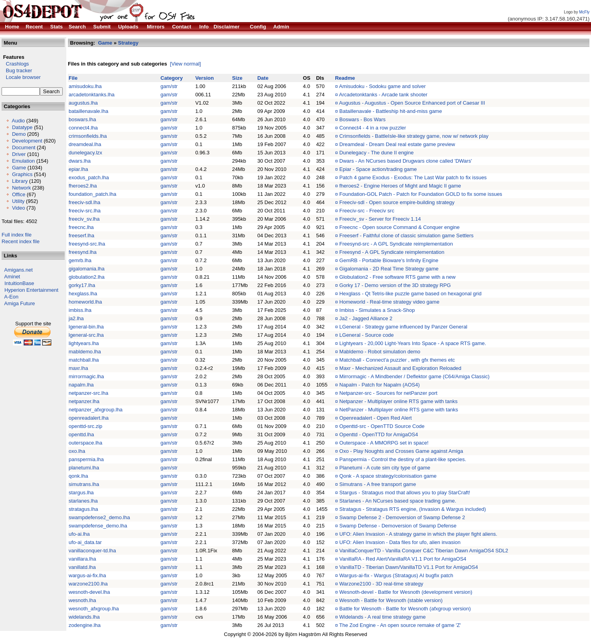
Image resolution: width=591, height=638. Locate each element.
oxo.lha (77, 451)
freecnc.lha (81, 227)
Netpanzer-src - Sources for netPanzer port (388, 393)
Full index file (17, 235)
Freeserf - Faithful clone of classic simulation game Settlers (406, 235)
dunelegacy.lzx (85, 153)
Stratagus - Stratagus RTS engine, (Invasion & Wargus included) (412, 509)
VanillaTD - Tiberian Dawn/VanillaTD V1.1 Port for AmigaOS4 (408, 567)
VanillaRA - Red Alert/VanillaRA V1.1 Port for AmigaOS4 (402, 559)
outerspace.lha (85, 443)
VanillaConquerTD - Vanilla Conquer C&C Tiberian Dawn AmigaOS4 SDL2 (423, 551)
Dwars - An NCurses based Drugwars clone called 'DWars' (405, 161)
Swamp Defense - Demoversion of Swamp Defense (397, 526)
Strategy (128, 43)
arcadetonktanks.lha (91, 95)
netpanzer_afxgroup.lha (96, 410)
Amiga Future (19, 303)
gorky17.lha (82, 285)
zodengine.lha (85, 625)
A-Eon (11, 297)
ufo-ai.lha (79, 534)
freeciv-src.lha (85, 211)
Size (237, 78)
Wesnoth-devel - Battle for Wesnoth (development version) (405, 592)
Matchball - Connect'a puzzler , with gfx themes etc (397, 360)
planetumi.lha (84, 468)
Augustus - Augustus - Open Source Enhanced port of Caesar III (412, 103)
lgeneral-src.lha (86, 335)
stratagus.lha (83, 509)
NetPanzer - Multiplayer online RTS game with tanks (398, 410)
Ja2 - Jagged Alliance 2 (365, 318)
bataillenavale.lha (88, 111)
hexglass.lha (83, 293)
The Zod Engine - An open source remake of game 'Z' (400, 625)
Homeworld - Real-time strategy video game (389, 302)
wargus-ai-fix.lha (87, 575)
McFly (584, 12)
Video (18, 208)
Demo (19, 134)
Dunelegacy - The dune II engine (376, 153)
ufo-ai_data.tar (85, 542)
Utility (18, 201)
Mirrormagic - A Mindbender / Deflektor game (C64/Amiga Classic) (414, 376)
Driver (19, 154)
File (73, 78)
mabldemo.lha (85, 352)
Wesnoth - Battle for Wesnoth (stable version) (391, 600)
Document (23, 147)
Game (19, 168)
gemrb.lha (80, 260)
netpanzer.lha (84, 401)
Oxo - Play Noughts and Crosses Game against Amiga (401, 451)
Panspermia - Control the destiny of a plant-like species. (402, 459)
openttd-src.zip (85, 426)
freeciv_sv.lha (84, 219)
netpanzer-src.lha (88, 393)
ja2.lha (76, 318)
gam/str (169, 86)
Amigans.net (18, 270)
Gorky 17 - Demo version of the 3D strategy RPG (395, 285)
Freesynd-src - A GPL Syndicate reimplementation (396, 244)
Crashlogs (15, 64)
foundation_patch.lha (92, 194)
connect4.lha (83, 128)
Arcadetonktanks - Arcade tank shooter (383, 95)
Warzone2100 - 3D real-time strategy (381, 584)
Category (172, 78)
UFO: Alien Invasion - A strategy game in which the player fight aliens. (418, 534)
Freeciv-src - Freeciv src (366, 211)
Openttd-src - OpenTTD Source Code (382, 426)
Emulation (23, 161)
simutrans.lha (84, 484)
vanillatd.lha (82, 567)
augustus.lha (83, 103)
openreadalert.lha (88, 418)
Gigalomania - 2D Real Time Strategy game (388, 269)
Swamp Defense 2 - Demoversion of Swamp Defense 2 (402, 517)
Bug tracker (17, 70)
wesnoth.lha (82, 600)
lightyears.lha (84, 343)
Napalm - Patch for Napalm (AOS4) (379, 385)
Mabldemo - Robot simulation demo (379, 352)
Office (18, 194)
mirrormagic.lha (86, 376)
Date (262, 78)
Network (21, 188)
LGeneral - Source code (366, 335)
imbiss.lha (80, 310)
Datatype (22, 127)
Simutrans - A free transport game (377, 484)
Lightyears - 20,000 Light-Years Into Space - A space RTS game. (412, 343)
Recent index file (20, 241)
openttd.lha (81, 434)
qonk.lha (78, 476)
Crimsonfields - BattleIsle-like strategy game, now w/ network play (413, 136)
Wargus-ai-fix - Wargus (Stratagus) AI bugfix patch (396, 575)
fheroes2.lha (83, 186)
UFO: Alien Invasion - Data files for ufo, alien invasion (399, 542)
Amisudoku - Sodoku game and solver (382, 86)
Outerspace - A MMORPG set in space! (383, 443)
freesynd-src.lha (87, 244)
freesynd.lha (83, 252)
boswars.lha (82, 119)
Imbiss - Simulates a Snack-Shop (377, 310)
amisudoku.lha (85, 86)
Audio (18, 121)
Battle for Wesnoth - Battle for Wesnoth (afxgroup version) (405, 609)
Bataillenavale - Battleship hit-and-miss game (390, 111)
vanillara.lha (82, 559)
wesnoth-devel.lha (89, 592)
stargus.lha (81, 492)
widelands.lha (84, 617)
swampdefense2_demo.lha (99, 517)
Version (204, 78)
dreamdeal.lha (85, 144)
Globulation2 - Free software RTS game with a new (397, 277)
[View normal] (185, 64)
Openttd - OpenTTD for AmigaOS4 (378, 434)
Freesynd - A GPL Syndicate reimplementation (391, 252)
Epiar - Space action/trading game (378, 169)
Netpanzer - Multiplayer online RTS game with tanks (398, 401)
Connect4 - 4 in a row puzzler (372, 128)
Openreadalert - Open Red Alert (375, 418)
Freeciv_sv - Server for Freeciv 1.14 (380, 219)
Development (27, 141)
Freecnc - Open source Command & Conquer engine (399, 227)
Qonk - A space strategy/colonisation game (387, 476)
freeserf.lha (81, 235)
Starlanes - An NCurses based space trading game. (397, 501)
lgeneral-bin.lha (86, 327)
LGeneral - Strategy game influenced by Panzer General (403, 327)
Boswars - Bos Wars (362, 119)
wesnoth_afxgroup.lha (94, 609)
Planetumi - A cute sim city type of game (384, 468)
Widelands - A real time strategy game (382, 617)
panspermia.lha (86, 459)
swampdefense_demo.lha (98, 526)
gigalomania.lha (87, 269)
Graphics (22, 174)
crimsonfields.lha (88, 136)
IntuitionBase (19, 283)
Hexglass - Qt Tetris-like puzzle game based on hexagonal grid (410, 293)
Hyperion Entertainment (31, 290)
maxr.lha (78, 368)
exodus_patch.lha (89, 177)
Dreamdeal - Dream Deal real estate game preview (397, 144)
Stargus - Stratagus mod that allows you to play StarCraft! (404, 492)
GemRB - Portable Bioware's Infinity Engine (388, 260)
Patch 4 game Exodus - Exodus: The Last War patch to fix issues (413, 177)
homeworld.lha (85, 302)
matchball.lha (84, 360)
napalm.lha (81, 385)
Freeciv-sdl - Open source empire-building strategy (396, 202)
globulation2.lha (87, 277)
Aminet (12, 277)
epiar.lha (78, 169)
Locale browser (21, 77)
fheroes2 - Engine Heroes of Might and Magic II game (400, 186)
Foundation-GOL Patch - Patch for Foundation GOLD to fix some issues (420, 194)
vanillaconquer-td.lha (92, 551)
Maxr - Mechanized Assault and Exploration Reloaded (400, 368)
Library (20, 181)
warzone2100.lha (88, 584)
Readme (345, 78)
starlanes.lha (83, 501)
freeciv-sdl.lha (84, 202)
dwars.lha (80, 161)
